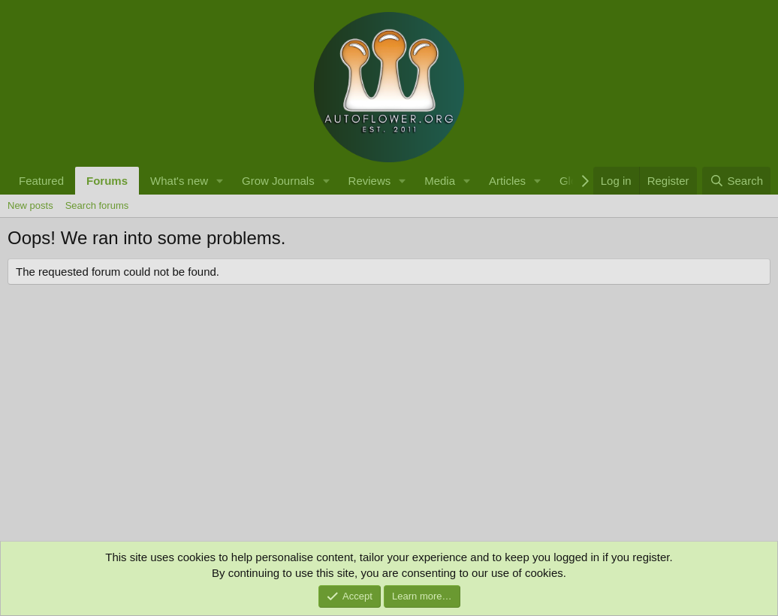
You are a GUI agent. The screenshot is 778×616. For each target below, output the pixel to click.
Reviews (369, 180)
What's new (179, 180)
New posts (30, 205)
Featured (41, 180)
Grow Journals (278, 180)
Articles (507, 180)
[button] (220, 181)
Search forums (97, 205)
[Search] (736, 181)
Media (439, 180)
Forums (107, 180)
